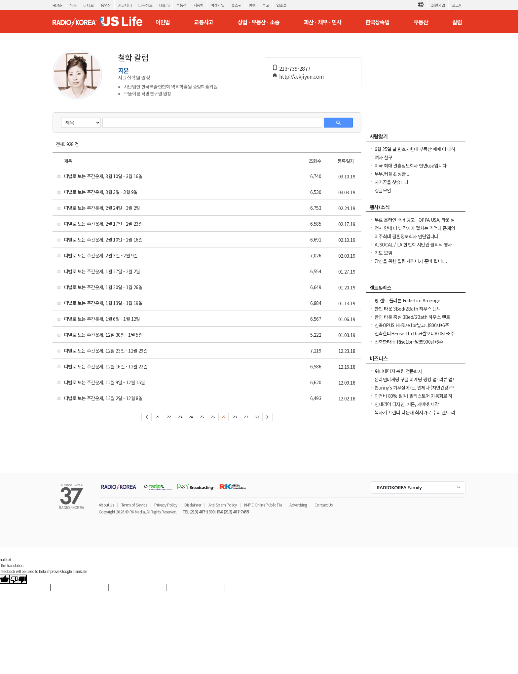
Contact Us (323, 504)
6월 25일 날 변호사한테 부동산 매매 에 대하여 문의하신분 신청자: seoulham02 (415, 152)
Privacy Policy (165, 504)
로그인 (457, 5)
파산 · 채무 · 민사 (322, 22)
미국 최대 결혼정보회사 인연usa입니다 (410, 165)
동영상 (106, 5)
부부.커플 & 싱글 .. (392, 173)
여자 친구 (383, 157)
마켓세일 (218, 5)
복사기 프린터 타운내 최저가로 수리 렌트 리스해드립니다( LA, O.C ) (415, 415)
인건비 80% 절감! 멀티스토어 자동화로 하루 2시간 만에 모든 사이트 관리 (414, 399)
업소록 (281, 5)
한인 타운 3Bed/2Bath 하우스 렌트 (408, 308)
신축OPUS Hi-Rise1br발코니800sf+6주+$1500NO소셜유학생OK (412, 328)
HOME (58, 5)
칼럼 (457, 22)
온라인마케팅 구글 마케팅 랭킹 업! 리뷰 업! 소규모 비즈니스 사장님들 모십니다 (414, 382)
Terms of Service (134, 504)
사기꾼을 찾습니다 (392, 182)
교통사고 (203, 22)
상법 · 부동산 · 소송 (258, 22)
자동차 (199, 5)
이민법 (162, 22)
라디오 (88, 5)
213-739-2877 (295, 68)
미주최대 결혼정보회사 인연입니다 (406, 236)
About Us (106, 504)
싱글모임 (383, 190)
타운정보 (145, 5)
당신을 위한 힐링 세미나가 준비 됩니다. (411, 261)
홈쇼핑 (236, 5)
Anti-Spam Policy (222, 504)
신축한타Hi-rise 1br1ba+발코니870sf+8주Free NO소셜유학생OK (415, 336)
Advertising (298, 504)
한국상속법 (377, 22)
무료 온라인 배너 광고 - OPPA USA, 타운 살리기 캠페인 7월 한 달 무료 (415, 223)
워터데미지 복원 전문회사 (398, 371)
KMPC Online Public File (263, 504)
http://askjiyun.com (301, 76)
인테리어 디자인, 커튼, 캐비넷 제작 (407, 404)
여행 (252, 5)
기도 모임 (383, 252)
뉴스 (73, 5)
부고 (265, 5)
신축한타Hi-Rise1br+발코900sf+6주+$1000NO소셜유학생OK (409, 345)
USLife (164, 5)
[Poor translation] (18, 579)
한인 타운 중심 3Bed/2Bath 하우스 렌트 (412, 317)
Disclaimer (192, 504)
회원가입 (438, 5)
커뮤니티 (125, 5)
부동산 (181, 5)
